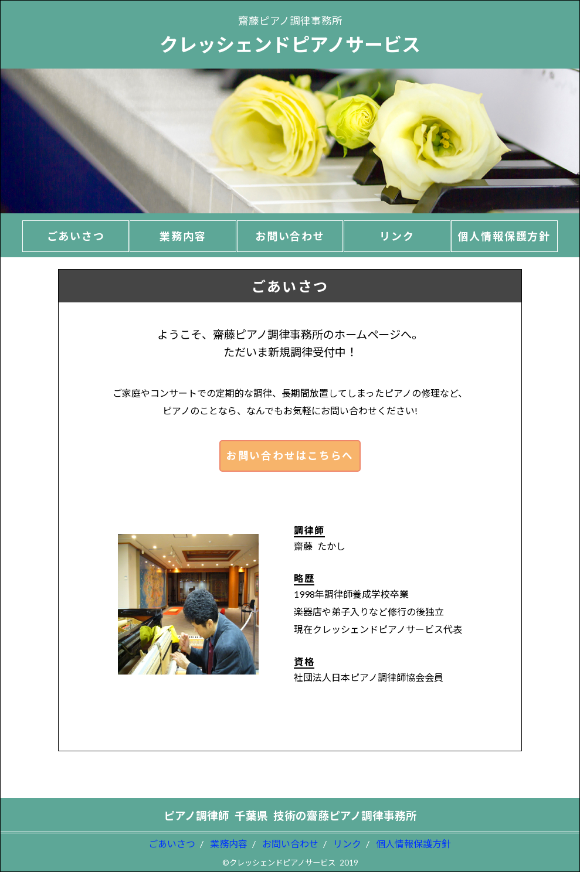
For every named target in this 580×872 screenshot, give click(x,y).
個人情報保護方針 (413, 843)
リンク (347, 843)
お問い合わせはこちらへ (290, 455)
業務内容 (228, 843)
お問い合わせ (290, 843)
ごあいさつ (171, 843)
